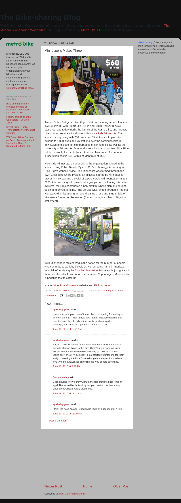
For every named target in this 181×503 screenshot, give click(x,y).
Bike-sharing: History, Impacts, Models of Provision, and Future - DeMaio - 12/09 (18, 108)
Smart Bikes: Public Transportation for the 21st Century (20, 130)
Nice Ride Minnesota (104, 133)
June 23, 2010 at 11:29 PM (67, 413)
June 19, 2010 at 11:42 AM (67, 393)
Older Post (121, 486)
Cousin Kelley (61, 377)
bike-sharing (104, 290)
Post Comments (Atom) (72, 493)
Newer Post (53, 486)
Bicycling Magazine (86, 270)
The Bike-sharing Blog (40, 17)
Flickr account (102, 285)
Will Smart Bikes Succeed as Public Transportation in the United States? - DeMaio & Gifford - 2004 (20, 141)
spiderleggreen (61, 309)
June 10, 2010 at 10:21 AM (67, 329)
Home (87, 486)
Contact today (20, 88)
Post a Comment (58, 420)
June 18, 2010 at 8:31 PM (66, 366)
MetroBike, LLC (92, 30)
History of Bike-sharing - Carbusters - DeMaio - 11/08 (19, 119)
